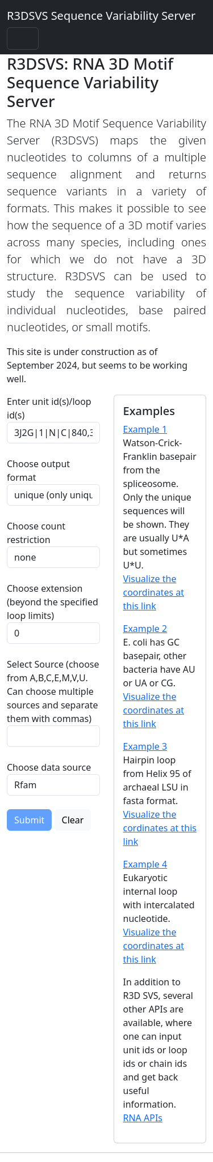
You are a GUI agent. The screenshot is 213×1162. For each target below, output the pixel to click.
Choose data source (49, 767)
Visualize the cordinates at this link (160, 828)
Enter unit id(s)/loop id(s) (49, 408)
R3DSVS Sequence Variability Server (101, 15)
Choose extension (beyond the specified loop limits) (52, 602)
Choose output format (38, 471)
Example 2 (145, 628)
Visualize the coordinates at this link (154, 592)
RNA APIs (143, 1118)
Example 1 (145, 429)
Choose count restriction (36, 533)
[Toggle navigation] (23, 38)
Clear (73, 820)
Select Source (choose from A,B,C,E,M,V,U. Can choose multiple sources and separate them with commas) (53, 691)
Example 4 (145, 864)
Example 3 (145, 746)
